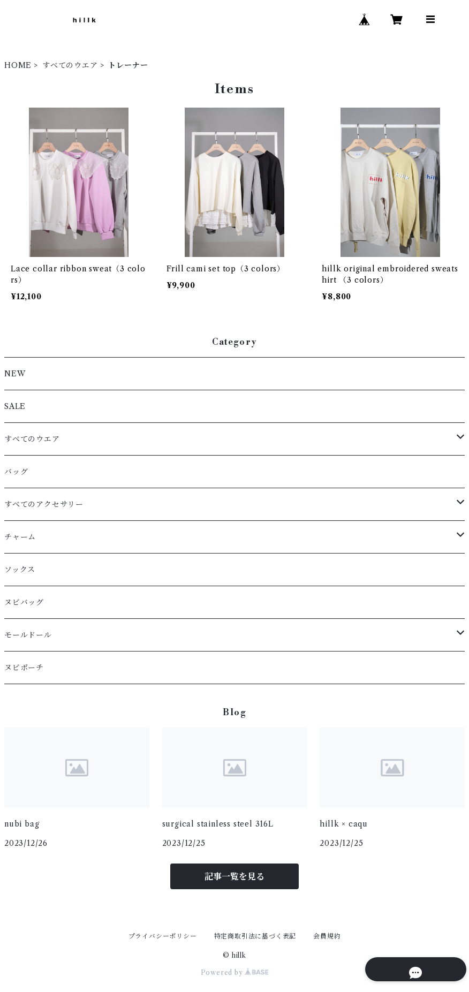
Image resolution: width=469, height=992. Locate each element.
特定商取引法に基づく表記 (255, 936)
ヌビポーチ (24, 667)
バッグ (16, 471)
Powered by (235, 972)
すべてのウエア (70, 65)
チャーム (20, 537)
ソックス (19, 569)
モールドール (28, 635)
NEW (14, 373)
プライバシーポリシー (162, 936)
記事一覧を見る (234, 876)
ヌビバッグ (24, 602)
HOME (18, 65)
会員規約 (327, 936)
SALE (15, 406)
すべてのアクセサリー (44, 504)
